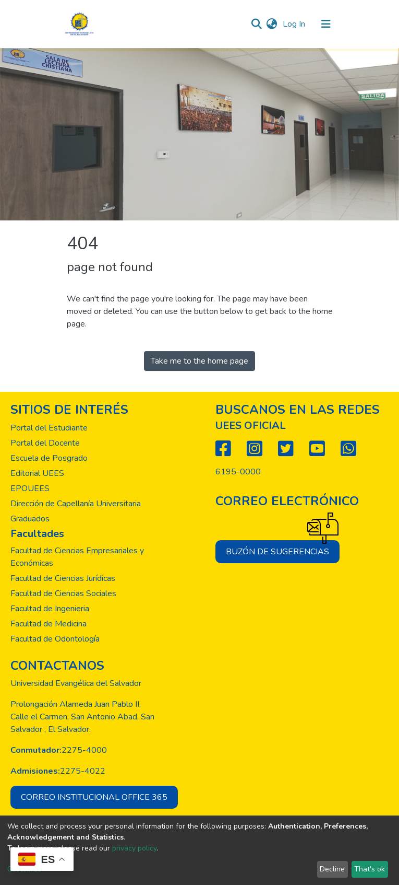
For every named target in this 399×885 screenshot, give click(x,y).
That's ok (369, 869)
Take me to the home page (199, 361)
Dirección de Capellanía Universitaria (75, 503)
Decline (332, 869)
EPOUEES (30, 488)
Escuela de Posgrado (49, 458)
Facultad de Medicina (48, 624)
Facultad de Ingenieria (49, 608)
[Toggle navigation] (326, 24)
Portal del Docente (45, 443)
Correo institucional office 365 (94, 797)
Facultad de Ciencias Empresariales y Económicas (77, 557)
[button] (272, 24)
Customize (24, 869)
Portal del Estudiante (49, 428)
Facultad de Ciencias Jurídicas (62, 578)
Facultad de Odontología (55, 639)
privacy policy (134, 848)
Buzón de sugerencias (283, 548)
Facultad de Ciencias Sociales (63, 593)
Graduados (30, 519)
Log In (295, 24)
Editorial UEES (37, 473)
